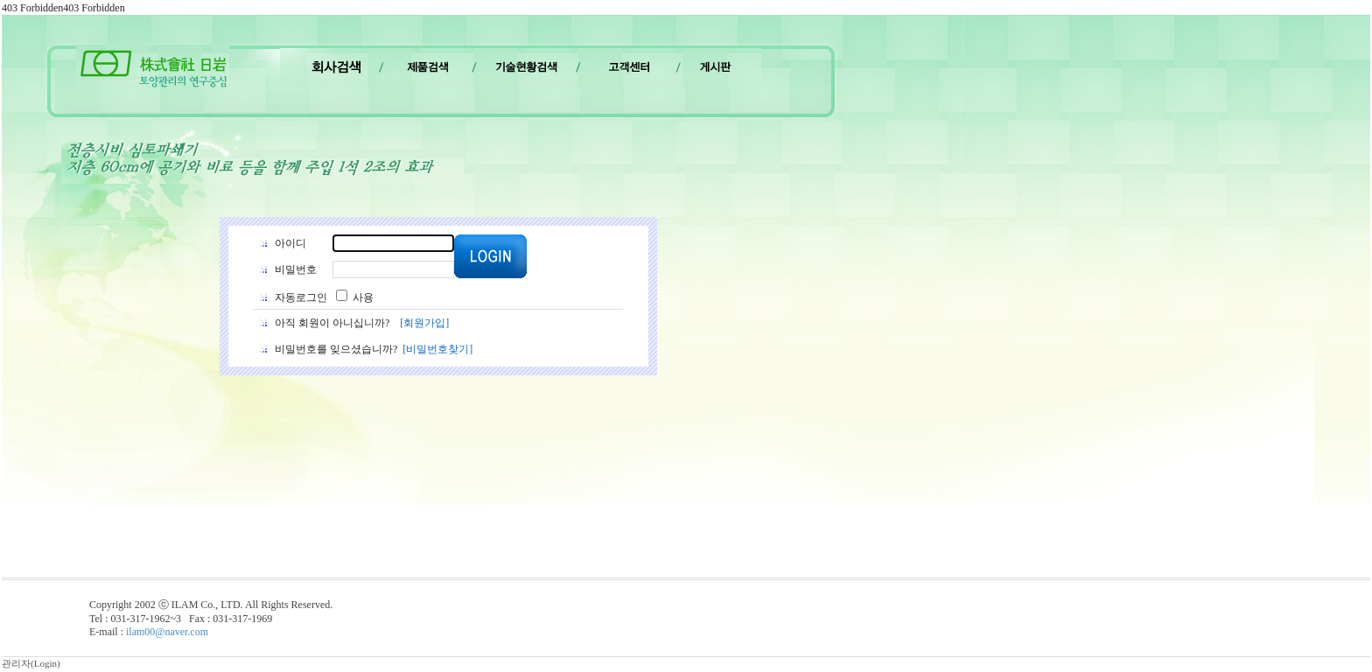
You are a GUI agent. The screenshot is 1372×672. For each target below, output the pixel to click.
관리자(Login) (31, 663)
